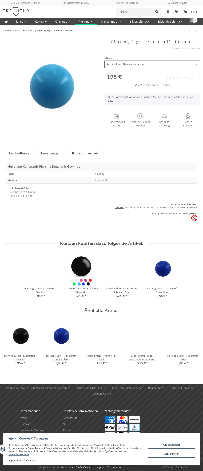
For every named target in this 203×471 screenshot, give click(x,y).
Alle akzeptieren (171, 444)
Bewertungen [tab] (50, 153)
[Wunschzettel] (176, 12)
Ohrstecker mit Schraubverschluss (51, 388)
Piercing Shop (182, 467)
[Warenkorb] (190, 12)
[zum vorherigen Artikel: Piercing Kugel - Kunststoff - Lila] (189, 30)
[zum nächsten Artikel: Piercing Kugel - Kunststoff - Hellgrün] (196, 30)
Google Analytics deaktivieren (53, 467)
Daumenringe (156, 388)
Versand (189, 78)
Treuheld (119, 207)
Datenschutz (31, 460)
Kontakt (25, 424)
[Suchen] (134, 12)
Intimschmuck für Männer (127, 388)
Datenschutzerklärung (19, 454)
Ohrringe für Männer (182, 388)
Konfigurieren (171, 453)
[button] (168, 12)
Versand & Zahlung (32, 430)
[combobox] (152, 64)
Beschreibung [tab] (19, 153)
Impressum (15, 460)
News (24, 418)
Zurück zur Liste (12, 30)
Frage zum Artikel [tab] (85, 153)
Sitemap (67, 430)
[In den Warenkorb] (5, 38)
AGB (65, 424)
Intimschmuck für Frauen (91, 388)
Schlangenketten (101, 394)
